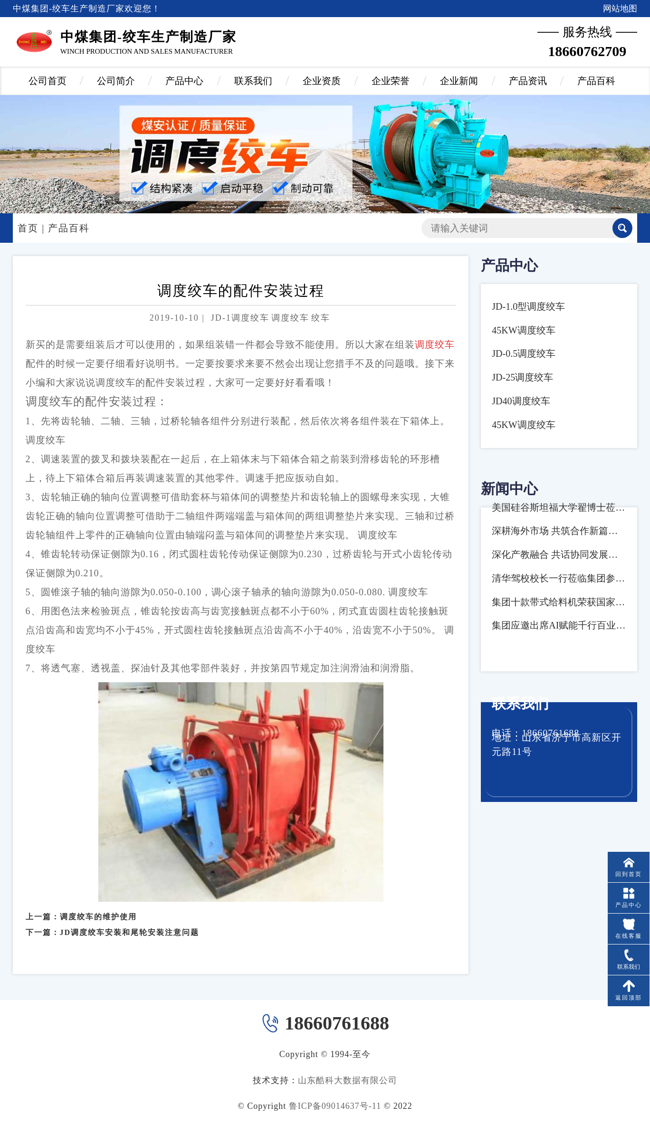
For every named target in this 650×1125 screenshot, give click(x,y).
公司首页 (48, 81)
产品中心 (184, 81)
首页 (28, 228)
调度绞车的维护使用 (98, 906)
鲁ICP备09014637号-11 (335, 1106)
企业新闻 (459, 81)
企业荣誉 (391, 81)
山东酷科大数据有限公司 (347, 1080)
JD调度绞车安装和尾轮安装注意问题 (130, 921)
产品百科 (596, 81)
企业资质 (322, 81)
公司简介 (116, 81)
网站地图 (620, 8)
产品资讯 (528, 81)
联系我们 (253, 81)
